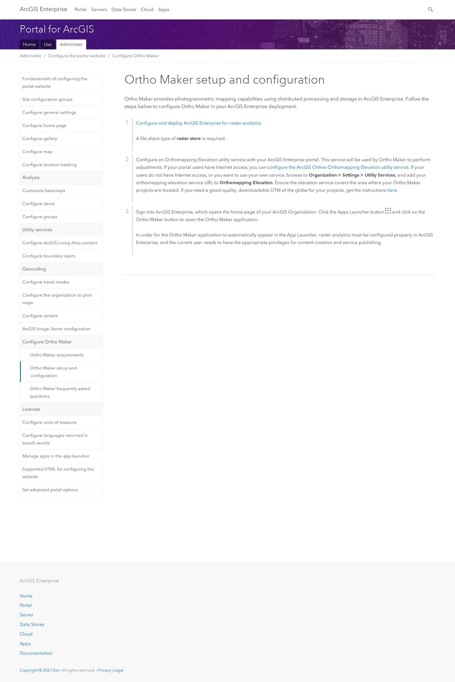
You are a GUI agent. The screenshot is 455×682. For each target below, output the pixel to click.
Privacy (104, 670)
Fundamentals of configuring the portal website (54, 82)
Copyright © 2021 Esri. (40, 670)
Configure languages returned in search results (55, 439)
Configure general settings (49, 112)
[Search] (431, 9)
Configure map (37, 151)
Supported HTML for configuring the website (58, 472)
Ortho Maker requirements (57, 355)
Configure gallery (39, 138)
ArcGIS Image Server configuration (56, 328)
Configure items (38, 203)
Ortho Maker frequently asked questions (60, 392)
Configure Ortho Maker (135, 55)
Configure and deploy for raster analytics (198, 123)
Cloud (147, 9)
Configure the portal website (77, 55)
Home (29, 44)
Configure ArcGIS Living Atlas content (60, 242)
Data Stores (123, 9)
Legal (118, 670)
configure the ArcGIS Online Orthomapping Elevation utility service (338, 167)
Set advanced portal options (50, 489)
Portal (80, 9)
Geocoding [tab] (34, 269)
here (392, 190)
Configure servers (40, 315)
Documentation (36, 653)
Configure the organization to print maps (57, 298)
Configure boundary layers (48, 256)
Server (26, 615)
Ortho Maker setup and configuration (53, 371)
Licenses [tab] (31, 409)
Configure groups (39, 216)
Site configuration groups (47, 99)
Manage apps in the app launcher (55, 456)
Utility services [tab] (37, 229)
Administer (71, 44)
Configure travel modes (45, 282)
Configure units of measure (49, 422)
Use (48, 44)
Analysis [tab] (30, 177)
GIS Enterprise (43, 9)
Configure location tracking (49, 164)
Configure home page (44, 125)
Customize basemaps (43, 190)
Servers (99, 9)
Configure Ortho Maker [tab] (47, 341)
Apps (163, 9)
